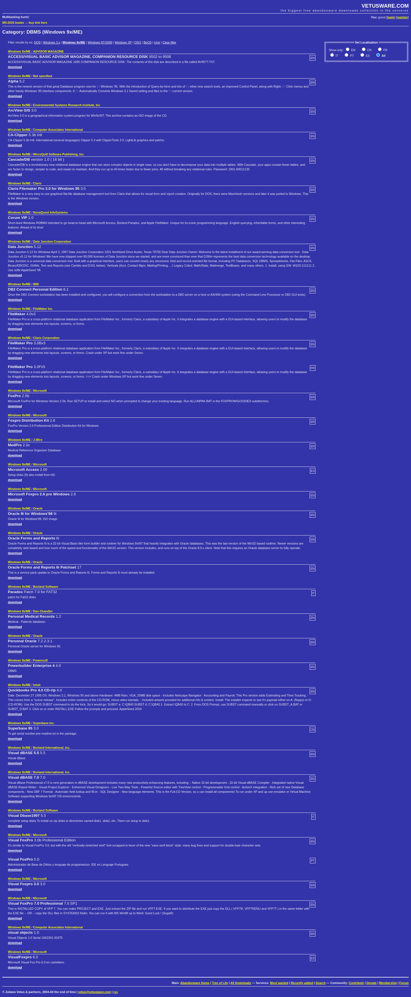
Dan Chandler (43, 611)
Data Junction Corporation (52, 241)
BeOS (147, 42)
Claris (37, 183)
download (15, 67)
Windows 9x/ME (73, 42)
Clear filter (169, 42)
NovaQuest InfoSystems (50, 212)
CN (368, 50)
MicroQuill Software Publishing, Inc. (58, 154)
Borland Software (45, 586)
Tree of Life (220, 983)
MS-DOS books (13, 22)
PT (351, 55)
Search (321, 983)
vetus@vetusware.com (94, 992)
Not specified (42, 76)
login (390, 17)
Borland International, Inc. (51, 747)
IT (336, 55)
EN (352, 50)
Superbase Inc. (44, 723)
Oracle (37, 508)
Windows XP (123, 42)
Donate (371, 983)
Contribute (356, 983)
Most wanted (279, 983)
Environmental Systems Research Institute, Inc (66, 105)
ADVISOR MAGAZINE (48, 51)
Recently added (302, 983)
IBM (36, 284)
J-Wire (37, 439)
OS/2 (137, 42)
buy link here (38, 22)
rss (115, 992)
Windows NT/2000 (100, 42)
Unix (157, 42)
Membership (388, 983)
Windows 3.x (51, 42)
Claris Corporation (46, 337)
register (402, 17)
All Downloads (240, 983)
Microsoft (40, 390)
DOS (37, 42)
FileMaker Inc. (43, 308)
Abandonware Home (194, 983)
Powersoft (40, 660)
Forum (404, 983)
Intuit (36, 685)
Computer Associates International (58, 129)
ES (367, 55)
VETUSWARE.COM (385, 6)
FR (384, 50)
